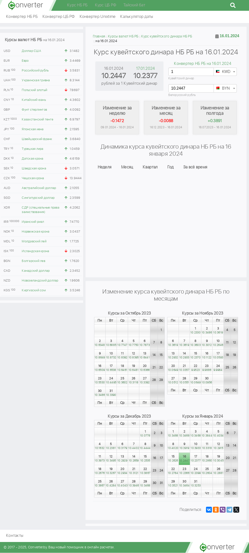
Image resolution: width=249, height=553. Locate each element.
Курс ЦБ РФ (105, 5)
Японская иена (32, 129)
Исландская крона (35, 251)
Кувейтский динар (181, 78)
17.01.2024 (145, 68)
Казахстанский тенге (37, 119)
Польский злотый (34, 90)
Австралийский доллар (39, 188)
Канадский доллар (36, 271)
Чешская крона (33, 178)
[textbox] (225, 72)
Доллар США (31, 51)
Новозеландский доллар (40, 280)
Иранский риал (33, 222)
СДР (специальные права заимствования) (40, 209)
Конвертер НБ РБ (22, 17)
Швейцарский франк (37, 139)
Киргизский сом (34, 290)
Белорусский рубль (182, 95)
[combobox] (225, 72)
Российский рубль (35, 70)
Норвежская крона (35, 231)
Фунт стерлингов (34, 109)
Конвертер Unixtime (98, 17)
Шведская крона (34, 168)
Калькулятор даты (136, 17)
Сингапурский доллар (38, 198)
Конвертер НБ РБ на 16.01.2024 (202, 64)
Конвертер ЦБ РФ (59, 17)
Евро (25, 61)
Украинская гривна (36, 80)
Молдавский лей (34, 241)
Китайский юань (34, 100)
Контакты (14, 536)
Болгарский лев (33, 261)
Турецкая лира (32, 149)
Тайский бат (134, 5)
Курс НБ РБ (77, 5)
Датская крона (32, 158)
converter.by (25, 5)
